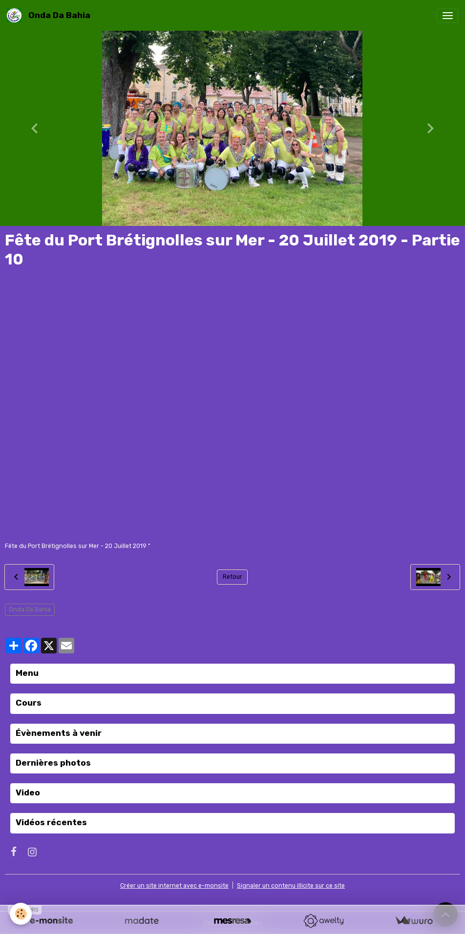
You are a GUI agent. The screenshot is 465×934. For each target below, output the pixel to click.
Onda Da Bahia (30, 609)
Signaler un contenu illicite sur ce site (291, 885)
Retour (232, 576)
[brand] (50, 15)
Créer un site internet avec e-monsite (174, 885)
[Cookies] (21, 914)
